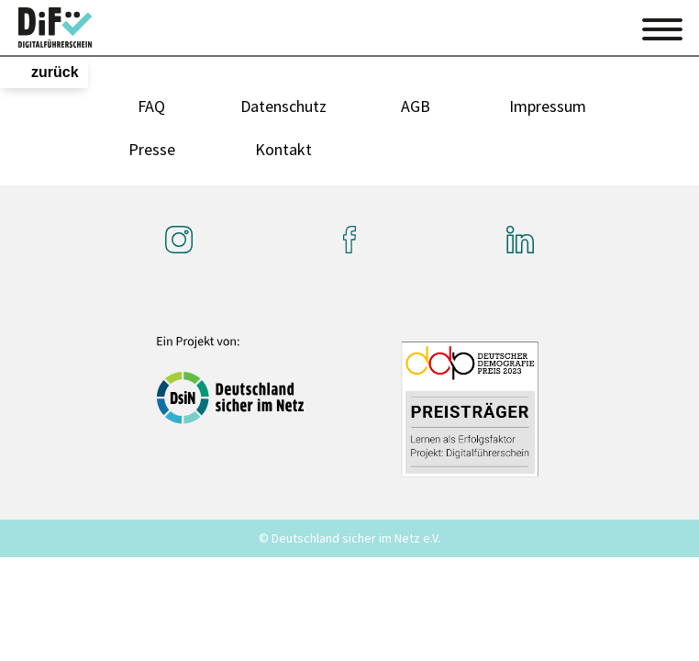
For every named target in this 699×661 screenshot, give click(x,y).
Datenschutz (283, 106)
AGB (415, 106)
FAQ (151, 106)
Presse (151, 149)
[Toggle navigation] (662, 26)
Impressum (547, 106)
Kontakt (283, 149)
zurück (55, 72)
